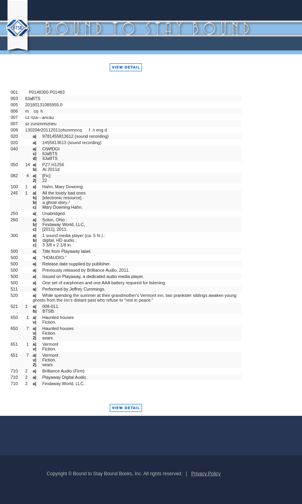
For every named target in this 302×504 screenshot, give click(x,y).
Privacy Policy (206, 473)
